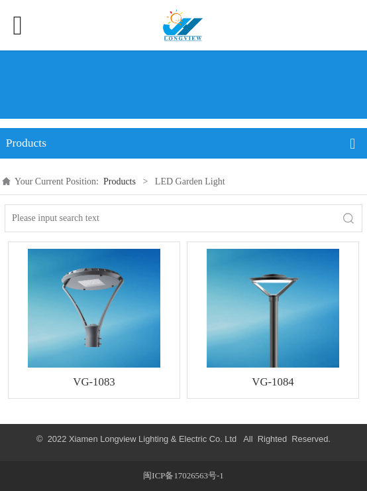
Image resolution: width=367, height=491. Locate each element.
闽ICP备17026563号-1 (183, 475)
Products (119, 181)
